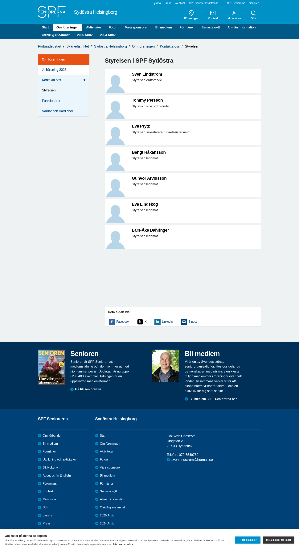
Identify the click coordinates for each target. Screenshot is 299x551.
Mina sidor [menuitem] (234, 15)
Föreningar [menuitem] (191, 15)
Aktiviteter (93, 27)
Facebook (122, 321)
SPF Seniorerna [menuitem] (236, 3)
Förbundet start (49, 46)
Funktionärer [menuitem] (51, 101)
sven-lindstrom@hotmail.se (192, 460)
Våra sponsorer (136, 27)
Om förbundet (52, 435)
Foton (113, 27)
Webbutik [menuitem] (180, 3)
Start (45, 27)
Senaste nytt (210, 27)
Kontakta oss (170, 46)
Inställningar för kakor (278, 540)
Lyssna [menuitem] (157, 3)
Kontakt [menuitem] (213, 15)
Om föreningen (67, 27)
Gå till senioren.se (88, 389)
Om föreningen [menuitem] (53, 59)
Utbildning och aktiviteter (59, 459)
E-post (192, 321)
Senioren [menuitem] (254, 3)
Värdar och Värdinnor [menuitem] (57, 111)
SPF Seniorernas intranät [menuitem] (203, 3)
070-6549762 (188, 455)
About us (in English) (57, 475)
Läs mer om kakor (123, 544)
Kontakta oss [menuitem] (51, 80)
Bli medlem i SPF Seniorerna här (213, 399)
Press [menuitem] (168, 3)
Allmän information (241, 27)
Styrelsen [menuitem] (48, 90)
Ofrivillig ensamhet (55, 35)
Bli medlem (163, 27)
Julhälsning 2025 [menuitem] (54, 70)
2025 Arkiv (84, 35)
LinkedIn (167, 321)
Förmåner (186, 27)
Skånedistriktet (77, 46)
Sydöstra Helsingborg (110, 46)
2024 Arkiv (107, 35)
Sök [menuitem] (253, 15)
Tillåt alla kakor (247, 540)
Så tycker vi (51, 467)
